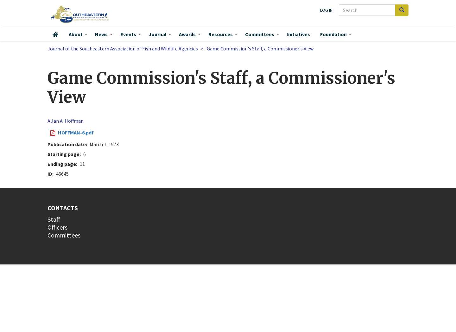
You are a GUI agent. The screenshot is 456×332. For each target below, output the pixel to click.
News (101, 34)
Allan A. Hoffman (66, 121)
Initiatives (298, 34)
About (76, 34)
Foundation (333, 34)
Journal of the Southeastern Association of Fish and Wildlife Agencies (123, 48)
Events (128, 34)
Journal (158, 34)
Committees (259, 34)
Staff (54, 219)
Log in (326, 10)
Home (55, 34)
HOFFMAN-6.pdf (76, 132)
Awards (187, 34)
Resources (220, 34)
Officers (57, 227)
